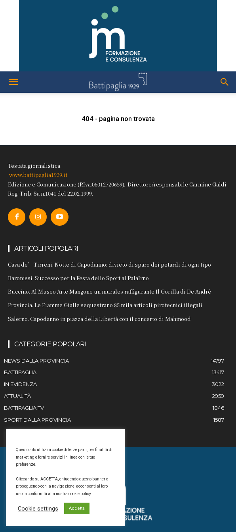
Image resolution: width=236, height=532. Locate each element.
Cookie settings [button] (38, 508)
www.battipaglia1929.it (38, 175)
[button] (13, 82)
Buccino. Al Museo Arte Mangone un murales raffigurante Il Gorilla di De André (109, 291)
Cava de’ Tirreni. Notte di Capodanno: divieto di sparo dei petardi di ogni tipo (109, 264)
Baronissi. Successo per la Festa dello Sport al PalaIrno (78, 278)
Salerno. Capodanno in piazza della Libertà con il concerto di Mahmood (99, 319)
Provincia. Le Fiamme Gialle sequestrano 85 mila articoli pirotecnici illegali (105, 305)
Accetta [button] (77, 508)
